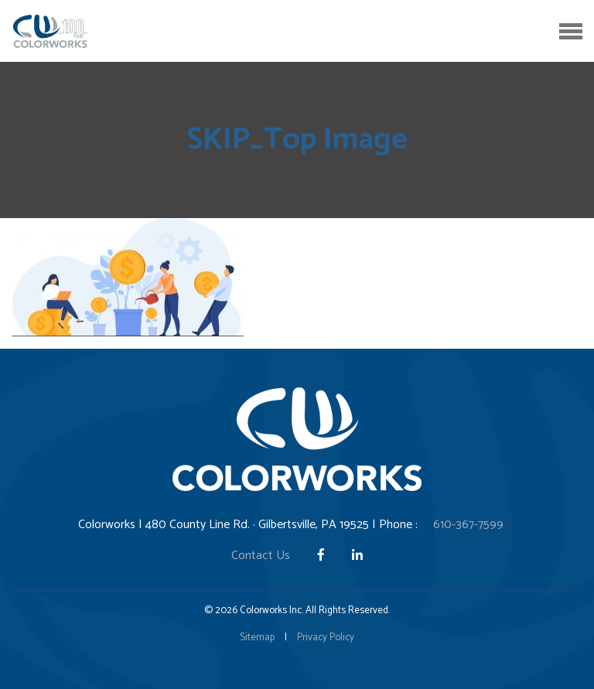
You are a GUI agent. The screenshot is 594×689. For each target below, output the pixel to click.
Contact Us (260, 555)
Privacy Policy (325, 637)
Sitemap (257, 637)
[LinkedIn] (357, 555)
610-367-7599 (468, 524)
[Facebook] (322, 555)
